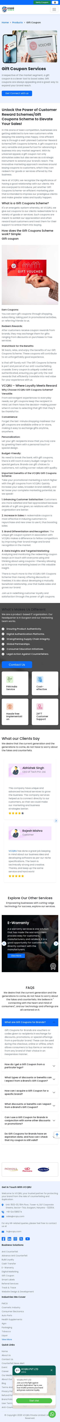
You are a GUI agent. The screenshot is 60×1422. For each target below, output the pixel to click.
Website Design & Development (18, 1291)
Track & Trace (9, 1287)
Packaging (7, 1327)
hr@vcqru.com (13, 1231)
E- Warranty (8, 1267)
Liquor (5, 1335)
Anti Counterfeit (10, 1251)
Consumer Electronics (13, 1311)
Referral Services (10, 1283)
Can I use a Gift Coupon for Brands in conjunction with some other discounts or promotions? (27, 1120)
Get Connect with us (16, 93)
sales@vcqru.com (15, 1216)
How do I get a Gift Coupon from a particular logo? (25, 1066)
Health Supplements (12, 1319)
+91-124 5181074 (14, 1211)
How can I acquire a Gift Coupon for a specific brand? (26, 1092)
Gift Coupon (8, 1275)
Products (17, 22)
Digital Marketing (10, 1271)
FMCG (5, 1303)
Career (5, 1371)
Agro (4, 1323)
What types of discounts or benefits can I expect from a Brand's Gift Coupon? (28, 1079)
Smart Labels (8, 1279)
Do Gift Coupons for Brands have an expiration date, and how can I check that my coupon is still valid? (26, 1137)
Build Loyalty (8, 1259)
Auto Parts (7, 1315)
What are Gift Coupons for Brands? (25, 1022)
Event (4, 1367)
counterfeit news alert (13, 1363)
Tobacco (6, 1331)
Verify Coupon (42, 2)
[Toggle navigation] (54, 9)
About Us (6, 1355)
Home (5, 22)
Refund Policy (8, 1395)
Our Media (7, 1375)
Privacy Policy (8, 1391)
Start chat (34, 1400)
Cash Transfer (9, 1263)
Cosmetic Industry (11, 1307)
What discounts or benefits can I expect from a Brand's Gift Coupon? (28, 1105)
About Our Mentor (11, 1379)
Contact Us (17, 665)
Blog (4, 1383)
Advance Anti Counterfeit (14, 1255)
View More (16, 955)
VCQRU (13, 851)
